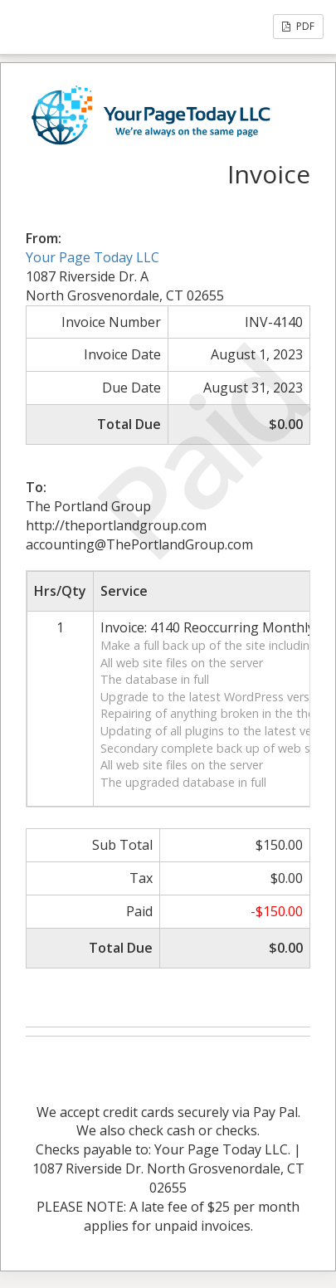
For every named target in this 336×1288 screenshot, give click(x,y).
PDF (298, 26)
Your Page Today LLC (92, 257)
